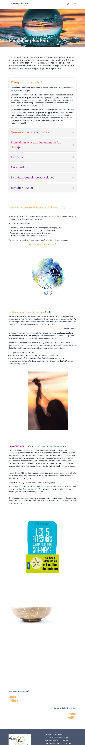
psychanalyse (54, 498)
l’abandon (19, 483)
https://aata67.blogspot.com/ (42, 244)
